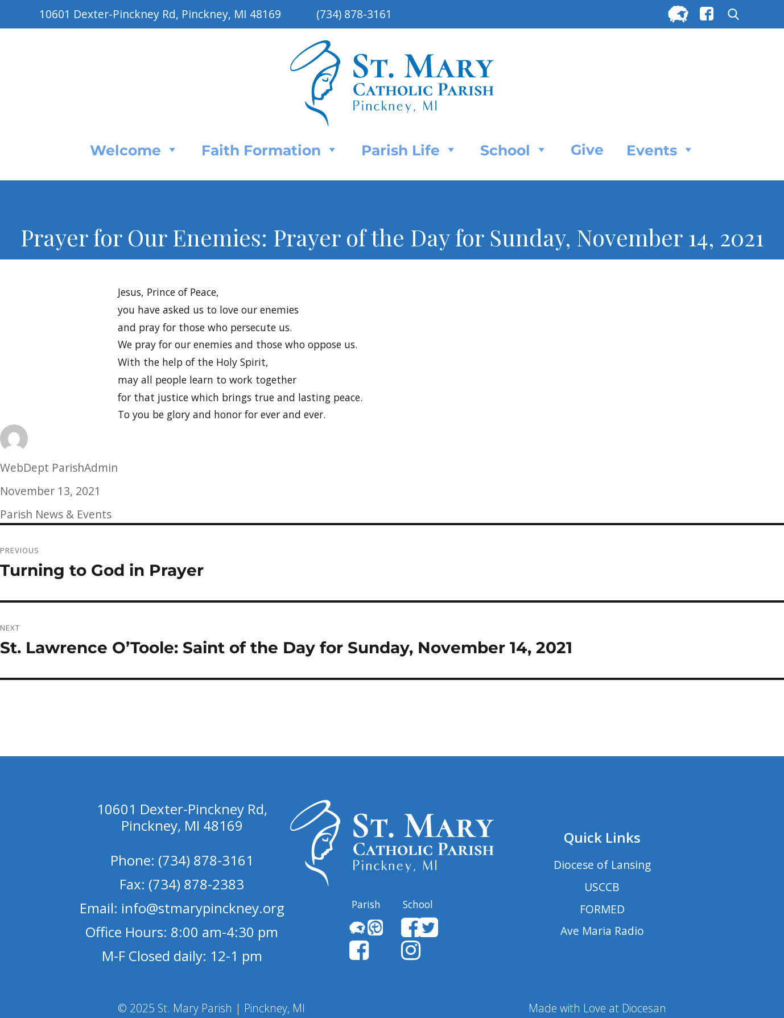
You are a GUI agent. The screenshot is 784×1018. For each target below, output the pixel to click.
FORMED (602, 909)
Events (660, 149)
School (514, 149)
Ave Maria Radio (602, 930)
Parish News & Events (56, 514)
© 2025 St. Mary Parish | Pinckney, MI (211, 1008)
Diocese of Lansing (602, 864)
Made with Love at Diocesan (597, 1008)
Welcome (134, 149)
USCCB (602, 887)
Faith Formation (270, 149)
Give (587, 149)
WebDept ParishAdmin (59, 467)
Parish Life (409, 149)
